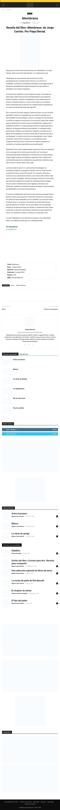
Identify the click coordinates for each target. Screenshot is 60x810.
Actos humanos (19, 360)
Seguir (55, 429)
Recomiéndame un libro (11, 802)
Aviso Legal (51, 802)
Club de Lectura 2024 (26, 802)
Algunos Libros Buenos (18, 516)
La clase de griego (20, 379)
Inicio (3, 9)
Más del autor (24, 354)
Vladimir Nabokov (21, 285)
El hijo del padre (19, 600)
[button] (3, 5)
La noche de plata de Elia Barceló (28, 580)
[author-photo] (30, 326)
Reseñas (9, 9)
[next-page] (6, 418)
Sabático (16, 550)
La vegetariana (18, 389)
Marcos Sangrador (17, 553)
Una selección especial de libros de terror (32, 570)
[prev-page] (3, 418)
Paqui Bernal (26, 23)
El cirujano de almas (21, 590)
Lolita (12, 285)
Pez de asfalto (18, 408)
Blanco (15, 369)
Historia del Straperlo (51, 309)
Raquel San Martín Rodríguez (20, 593)
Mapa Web (36, 802)
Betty (3, 309)
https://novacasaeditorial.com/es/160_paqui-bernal (30, 332)
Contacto (43, 802)
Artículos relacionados (10, 354)
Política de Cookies (30, 804)
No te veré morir (19, 398)
